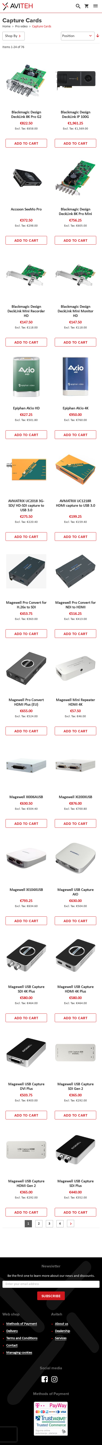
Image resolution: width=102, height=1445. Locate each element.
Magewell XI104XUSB (26, 890)
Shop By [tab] (11, 36)
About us (61, 1324)
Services (60, 1338)
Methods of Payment (21, 1324)
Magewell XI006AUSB (26, 797)
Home (6, 26)
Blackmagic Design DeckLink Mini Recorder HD (26, 311)
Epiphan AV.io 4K (75, 408)
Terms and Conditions (21, 1338)
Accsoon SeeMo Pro (26, 209)
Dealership (62, 1331)
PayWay (51, 1419)
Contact (12, 1345)
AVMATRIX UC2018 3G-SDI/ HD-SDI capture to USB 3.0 (26, 505)
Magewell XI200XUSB (75, 797)
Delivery (12, 1331)
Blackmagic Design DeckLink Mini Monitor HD (75, 311)
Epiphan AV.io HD (26, 408)
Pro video (21, 26)
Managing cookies (19, 1353)
